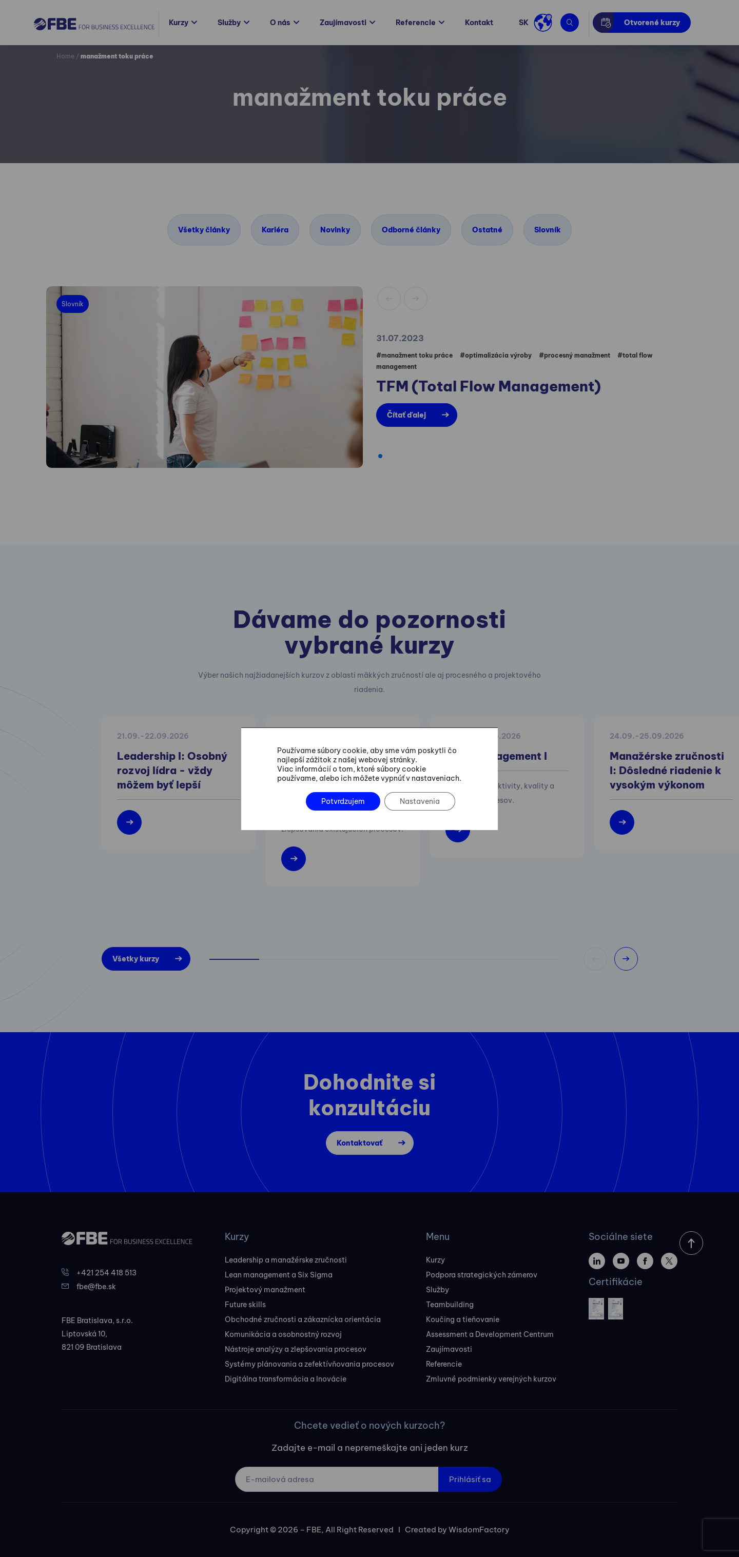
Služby (229, 22)
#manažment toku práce (414, 355)
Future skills (245, 1304)
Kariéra (275, 229)
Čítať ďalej (406, 415)
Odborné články (411, 229)
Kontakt (479, 22)
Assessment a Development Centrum (490, 1334)
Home (65, 56)
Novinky (335, 229)
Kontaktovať (359, 1143)
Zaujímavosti (343, 22)
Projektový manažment (265, 1289)
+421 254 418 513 (106, 1272)
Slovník (547, 229)
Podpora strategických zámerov (481, 1274)
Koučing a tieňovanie (462, 1319)
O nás (280, 22)
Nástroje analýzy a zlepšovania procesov (295, 1349)
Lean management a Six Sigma (279, 1274)
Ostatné (487, 229)
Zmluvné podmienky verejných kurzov (491, 1379)
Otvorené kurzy (652, 22)
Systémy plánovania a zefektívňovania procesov (309, 1364)
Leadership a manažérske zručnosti (286, 1260)
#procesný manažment (574, 355)
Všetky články (204, 229)
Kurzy (178, 22)
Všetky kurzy (135, 958)
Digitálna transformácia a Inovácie (285, 1379)
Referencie (416, 22)
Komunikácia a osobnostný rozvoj (283, 1334)
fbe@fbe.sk (96, 1286)
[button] (380, 456)
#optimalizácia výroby (496, 355)
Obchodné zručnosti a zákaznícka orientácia (303, 1319)
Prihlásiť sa (470, 1479)
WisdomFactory (479, 1529)
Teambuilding (450, 1304)
